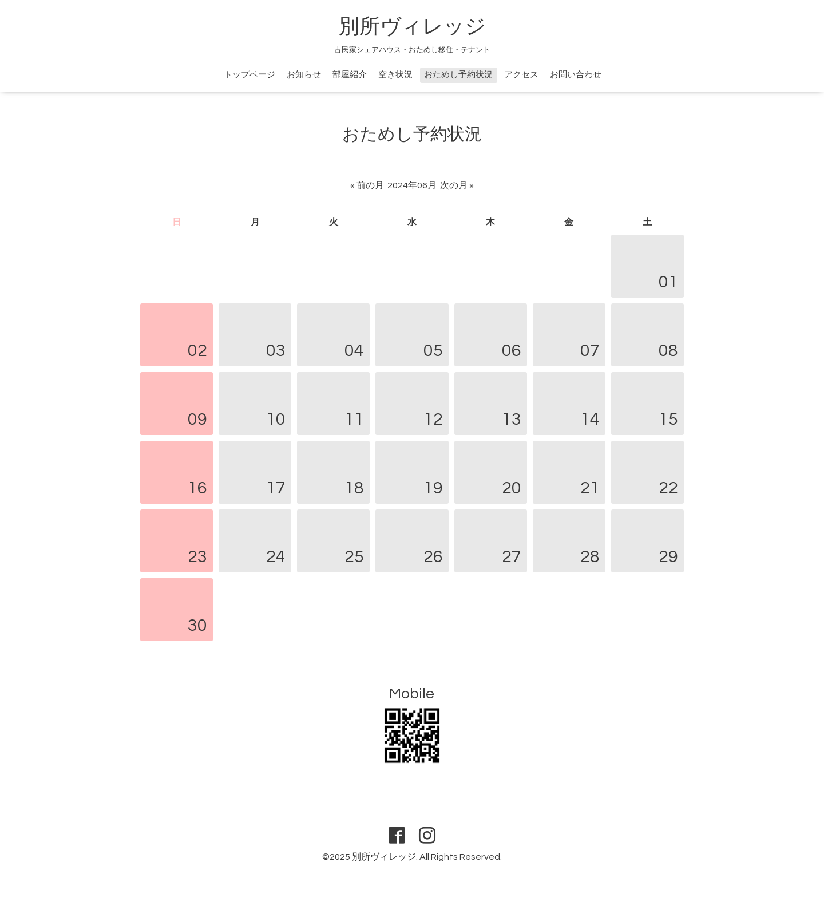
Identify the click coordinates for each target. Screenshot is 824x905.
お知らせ (304, 74)
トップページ (249, 74)
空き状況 (395, 74)
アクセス (521, 74)
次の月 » (457, 185)
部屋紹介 (349, 74)
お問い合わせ (575, 74)
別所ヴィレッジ (412, 27)
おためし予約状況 (458, 74)
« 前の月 (367, 185)
